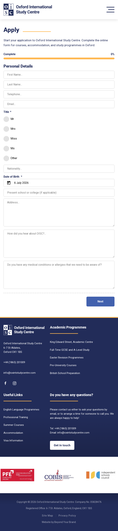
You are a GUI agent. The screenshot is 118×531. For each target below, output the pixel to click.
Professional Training (16, 417)
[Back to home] (28, 10)
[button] (110, 10)
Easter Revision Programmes (66, 357)
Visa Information (13, 440)
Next (100, 301)
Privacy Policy (67, 515)
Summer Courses (14, 425)
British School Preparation (65, 373)
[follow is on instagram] (14, 383)
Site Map (47, 515)
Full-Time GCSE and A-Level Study (69, 349)
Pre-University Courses (63, 365)
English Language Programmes (21, 409)
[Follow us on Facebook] (5, 383)
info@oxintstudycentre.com (20, 372)
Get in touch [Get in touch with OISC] (62, 445)
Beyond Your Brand (65, 522)
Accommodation (13, 432)
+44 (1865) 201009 (14, 362)
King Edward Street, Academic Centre (71, 342)
